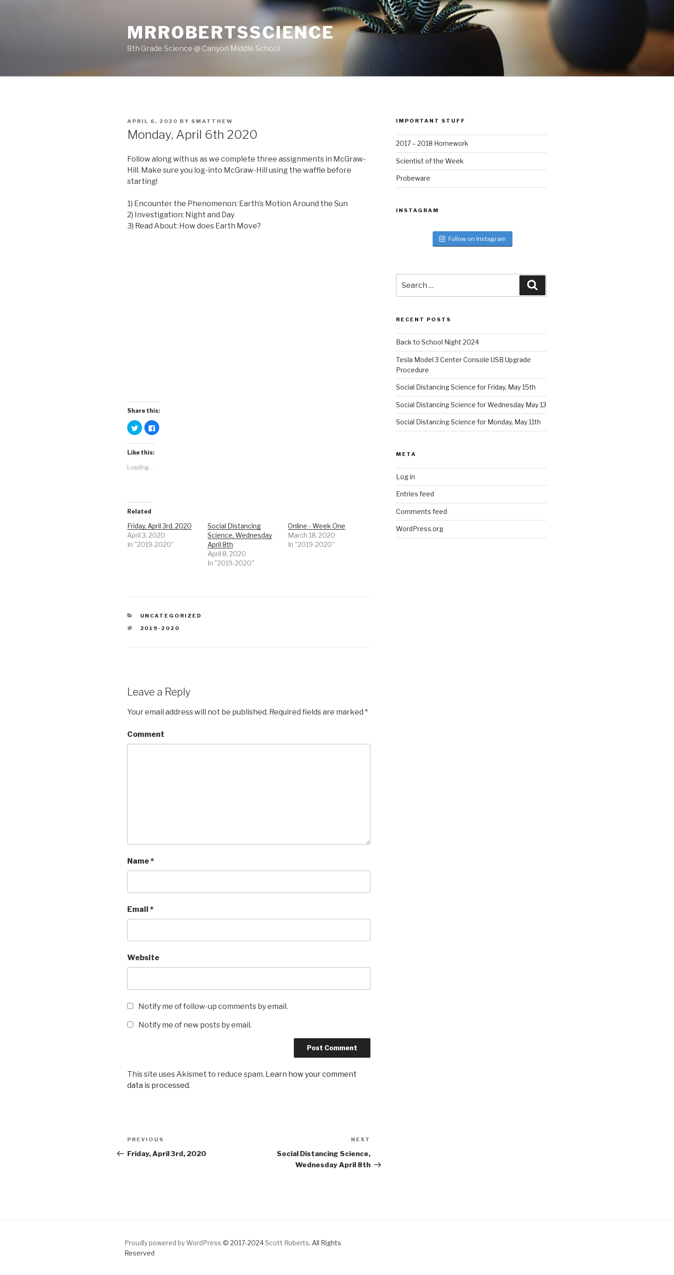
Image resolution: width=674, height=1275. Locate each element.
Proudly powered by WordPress (172, 1243)
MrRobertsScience (231, 32)
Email (140, 909)
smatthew (212, 121)
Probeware (413, 178)
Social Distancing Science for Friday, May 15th (466, 387)
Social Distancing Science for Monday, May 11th (468, 422)
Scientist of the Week (430, 161)
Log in (405, 477)
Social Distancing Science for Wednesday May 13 (471, 405)
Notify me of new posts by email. (195, 1025)
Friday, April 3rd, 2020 (159, 526)
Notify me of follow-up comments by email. (213, 1006)
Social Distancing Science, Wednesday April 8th (239, 535)
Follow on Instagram (472, 238)
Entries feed (415, 494)
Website (143, 957)
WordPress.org (419, 529)
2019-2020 (160, 628)
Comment (145, 734)
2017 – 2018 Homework (432, 143)
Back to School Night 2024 (437, 342)
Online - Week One (316, 526)
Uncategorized (171, 615)
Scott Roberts (287, 1243)
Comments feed (421, 511)
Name (140, 861)
